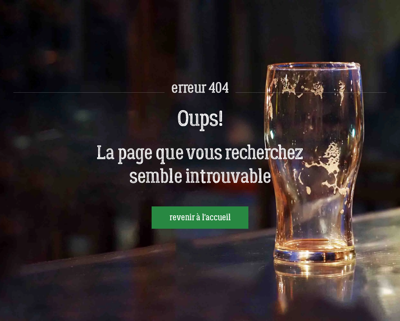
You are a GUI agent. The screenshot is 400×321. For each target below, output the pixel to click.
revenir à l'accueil (200, 217)
